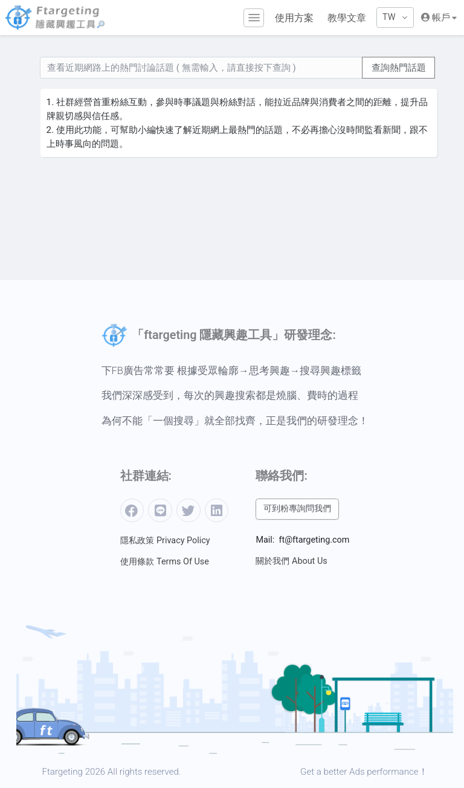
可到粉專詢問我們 (297, 508)
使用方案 (294, 18)
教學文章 (346, 18)
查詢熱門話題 (398, 67)
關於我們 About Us (291, 561)
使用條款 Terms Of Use (164, 562)
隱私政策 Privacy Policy (165, 540)
